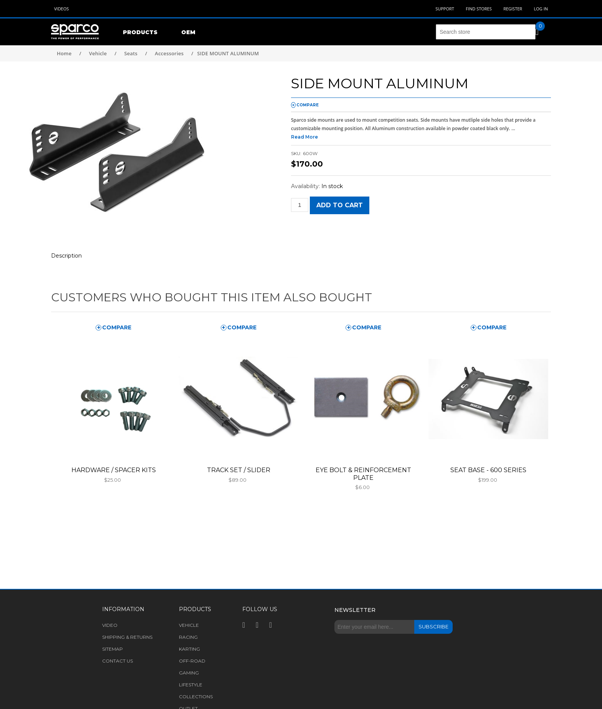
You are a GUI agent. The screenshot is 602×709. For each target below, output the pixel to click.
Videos (61, 9)
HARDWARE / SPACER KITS (113, 470)
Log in (541, 9)
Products (140, 32)
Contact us (117, 661)
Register (512, 9)
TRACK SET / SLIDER (238, 470)
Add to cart (339, 205)
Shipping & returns (127, 637)
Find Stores (478, 9)
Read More (304, 137)
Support (444, 9)
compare (307, 104)
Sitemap (112, 649)
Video (109, 625)
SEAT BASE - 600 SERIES (488, 470)
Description (66, 255)
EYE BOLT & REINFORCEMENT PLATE (363, 473)
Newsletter (354, 610)
